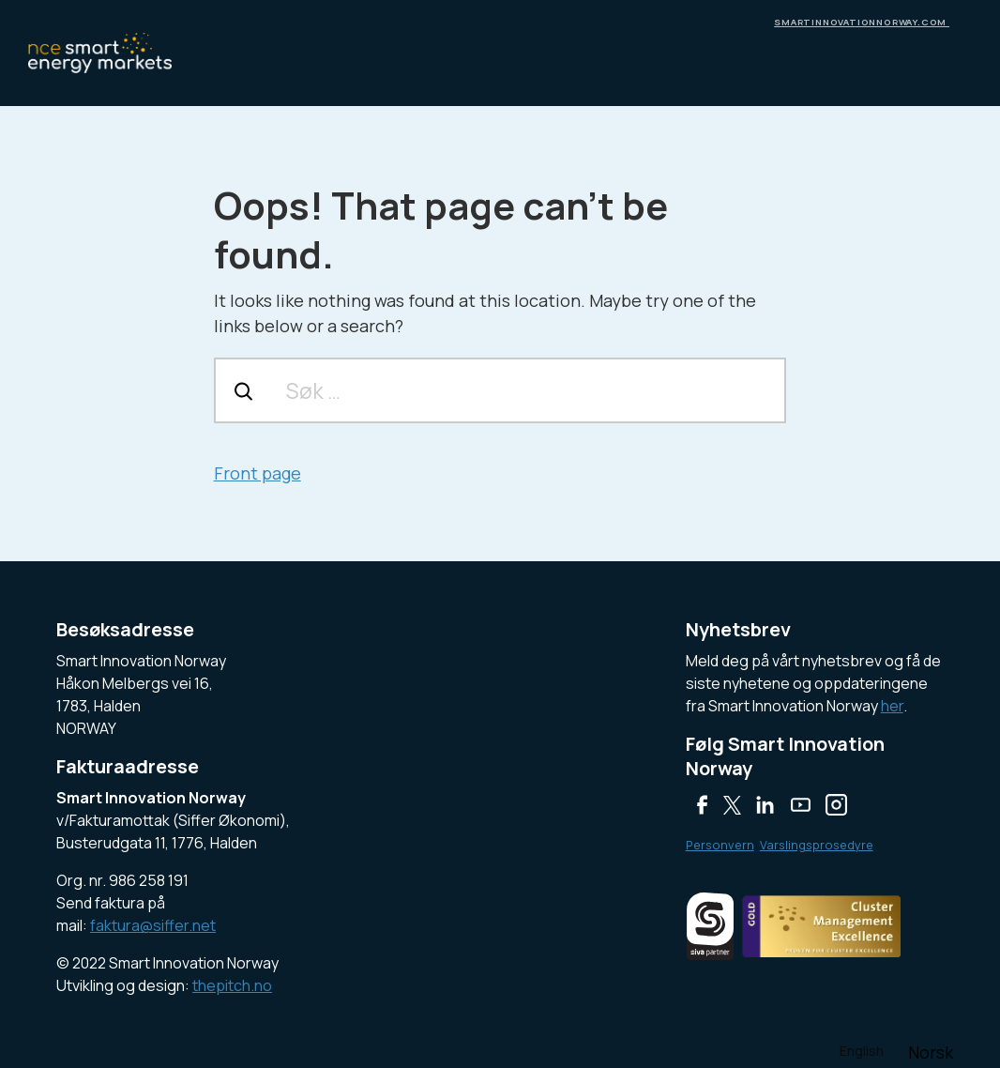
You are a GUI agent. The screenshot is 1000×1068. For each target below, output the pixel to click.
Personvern (720, 844)
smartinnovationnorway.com (861, 22)
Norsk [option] (930, 1052)
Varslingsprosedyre (816, 844)
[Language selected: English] (897, 1049)
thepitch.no (232, 985)
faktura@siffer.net (153, 925)
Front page (257, 473)
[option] (930, 1052)
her (892, 705)
